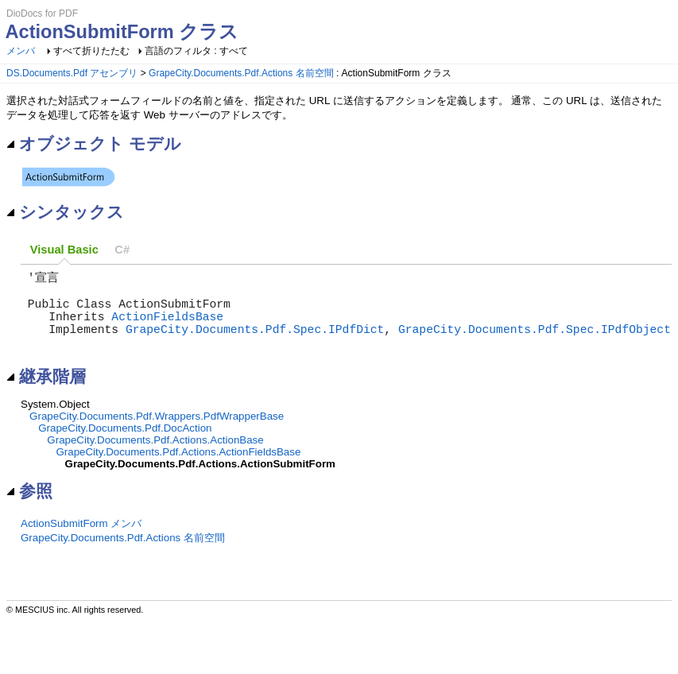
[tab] (64, 250)
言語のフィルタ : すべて (196, 50)
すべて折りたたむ (91, 50)
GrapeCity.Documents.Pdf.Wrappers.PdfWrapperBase (156, 434)
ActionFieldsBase (167, 327)
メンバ (20, 50)
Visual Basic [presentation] (64, 249)
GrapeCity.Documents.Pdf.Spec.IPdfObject (534, 343)
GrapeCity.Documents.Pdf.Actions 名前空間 (241, 73)
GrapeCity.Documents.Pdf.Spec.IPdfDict (255, 343)
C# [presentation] (122, 249)
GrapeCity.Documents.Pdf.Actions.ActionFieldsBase (178, 469)
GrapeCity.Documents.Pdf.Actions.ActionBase (155, 457)
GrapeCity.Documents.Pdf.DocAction (124, 445)
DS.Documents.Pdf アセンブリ (72, 73)
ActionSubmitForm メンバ (81, 541)
